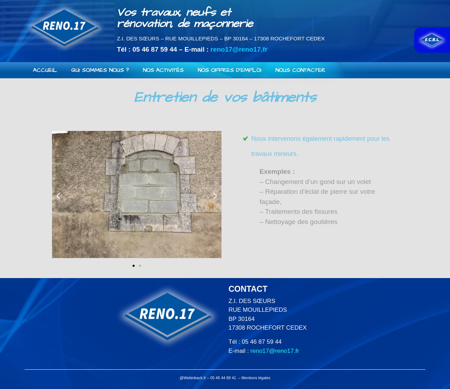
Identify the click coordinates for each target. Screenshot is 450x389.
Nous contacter (300, 70)
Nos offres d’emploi (229, 70)
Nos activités (163, 70)
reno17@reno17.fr (239, 49)
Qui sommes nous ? (100, 70)
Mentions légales (256, 378)
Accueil (45, 70)
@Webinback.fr (193, 378)
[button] (134, 266)
